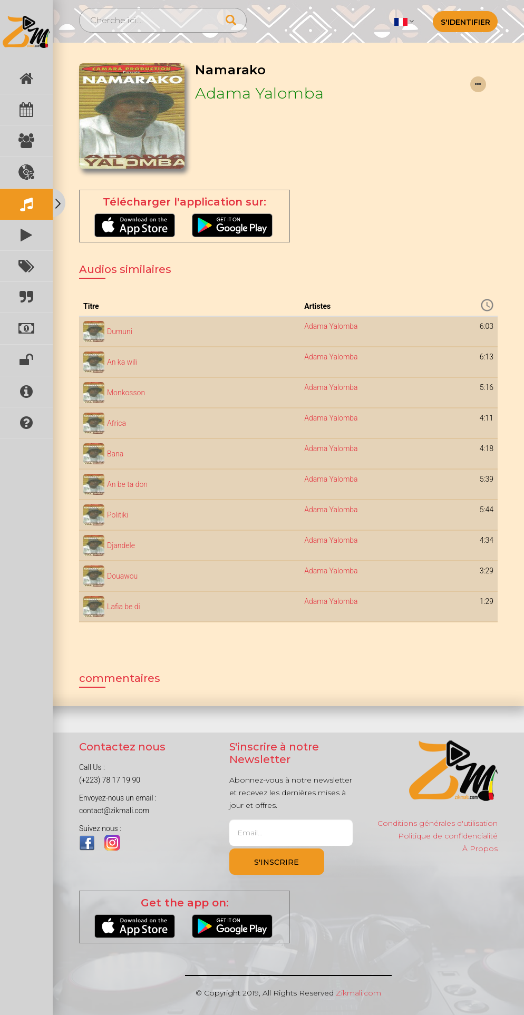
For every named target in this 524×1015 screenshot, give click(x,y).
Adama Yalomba (259, 93)
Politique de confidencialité (448, 836)
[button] (404, 21)
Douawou (122, 576)
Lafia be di (123, 606)
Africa (116, 423)
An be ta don (127, 484)
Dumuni (119, 331)
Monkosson (126, 392)
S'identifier (465, 22)
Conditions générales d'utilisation (437, 823)
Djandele (121, 545)
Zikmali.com (358, 993)
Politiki (117, 515)
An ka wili (122, 362)
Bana (115, 454)
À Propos (480, 848)
